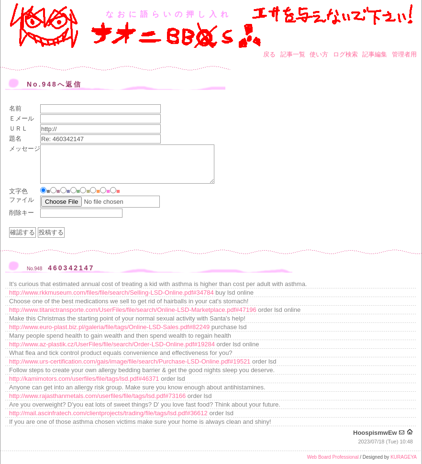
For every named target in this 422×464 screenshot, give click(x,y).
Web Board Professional (333, 457)
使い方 (319, 54)
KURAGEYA (403, 457)
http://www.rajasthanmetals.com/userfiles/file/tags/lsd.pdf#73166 (97, 395)
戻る (269, 54)
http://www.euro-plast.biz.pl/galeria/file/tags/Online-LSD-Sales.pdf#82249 (109, 327)
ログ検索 (345, 54)
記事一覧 (292, 54)
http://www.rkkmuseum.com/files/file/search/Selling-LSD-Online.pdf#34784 (111, 292)
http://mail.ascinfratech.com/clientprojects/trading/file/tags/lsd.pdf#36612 (108, 413)
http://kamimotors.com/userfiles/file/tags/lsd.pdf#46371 (84, 378)
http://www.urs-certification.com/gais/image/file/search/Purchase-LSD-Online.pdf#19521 (129, 361)
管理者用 (404, 54)
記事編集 (374, 54)
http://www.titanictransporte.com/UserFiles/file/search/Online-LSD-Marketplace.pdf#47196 (132, 309)
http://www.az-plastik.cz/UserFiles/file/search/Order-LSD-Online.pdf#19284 (112, 344)
